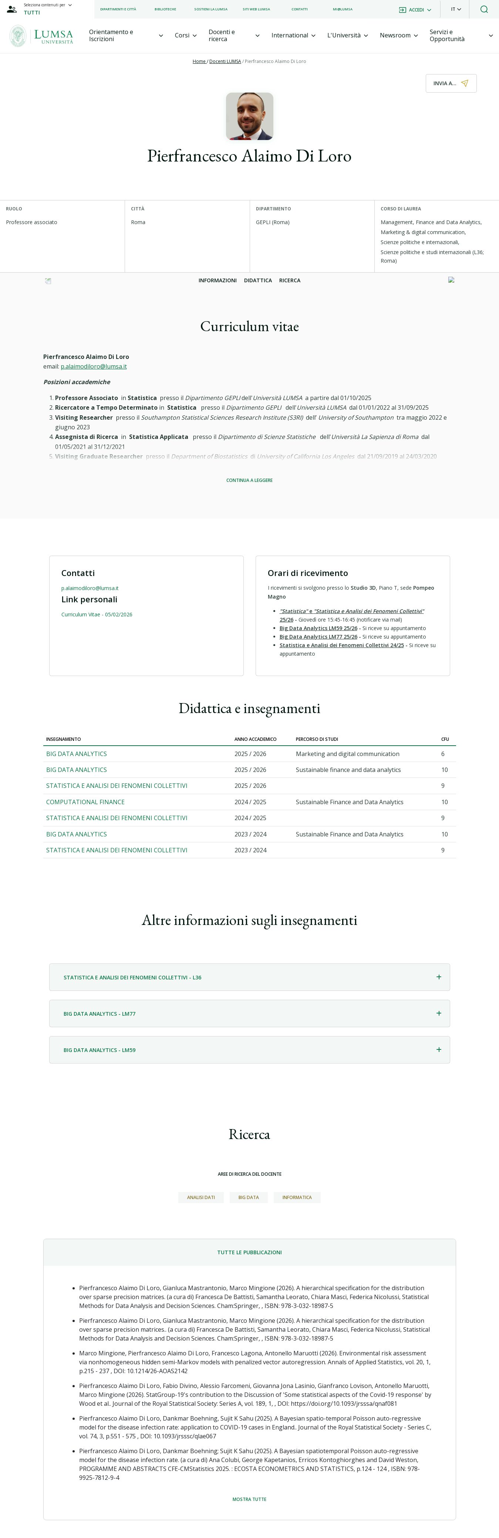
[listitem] (118, 9)
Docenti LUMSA (225, 61)
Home (200, 61)
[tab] (126, 36)
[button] (456, 9)
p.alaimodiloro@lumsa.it (94, 366)
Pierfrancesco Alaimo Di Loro (275, 61)
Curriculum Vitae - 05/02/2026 (96, 614)
